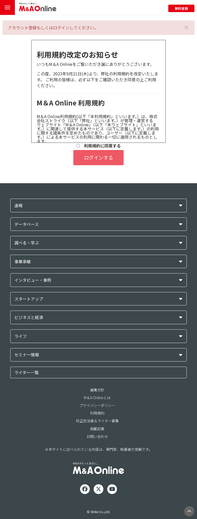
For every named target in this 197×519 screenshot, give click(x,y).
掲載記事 (97, 428)
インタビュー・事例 (32, 280)
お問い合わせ (97, 436)
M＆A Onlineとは (97, 397)
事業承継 (22, 262)
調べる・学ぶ (26, 243)
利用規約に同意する (98, 146)
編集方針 (97, 389)
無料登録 (181, 8)
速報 (18, 205)
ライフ (20, 336)
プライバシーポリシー (97, 405)
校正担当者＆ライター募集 (97, 420)
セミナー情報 (26, 355)
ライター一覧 (26, 372)
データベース (26, 224)
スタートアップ (28, 299)
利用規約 (97, 413)
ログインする (98, 157)
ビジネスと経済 (28, 317)
